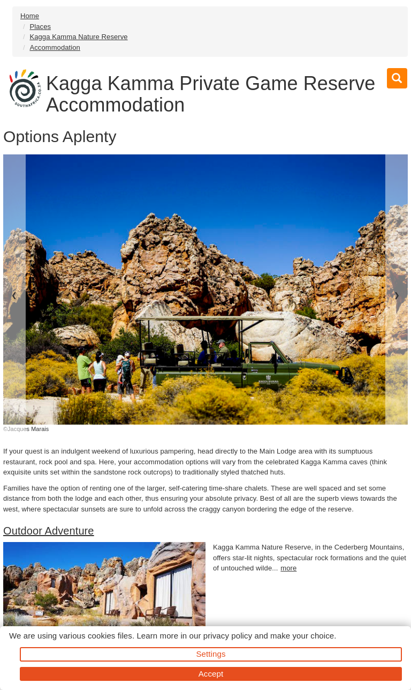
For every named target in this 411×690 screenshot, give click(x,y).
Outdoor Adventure (48, 531)
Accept (211, 673)
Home (29, 16)
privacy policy (227, 635)
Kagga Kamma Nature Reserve (78, 37)
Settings (211, 653)
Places (40, 27)
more (288, 568)
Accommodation (54, 47)
